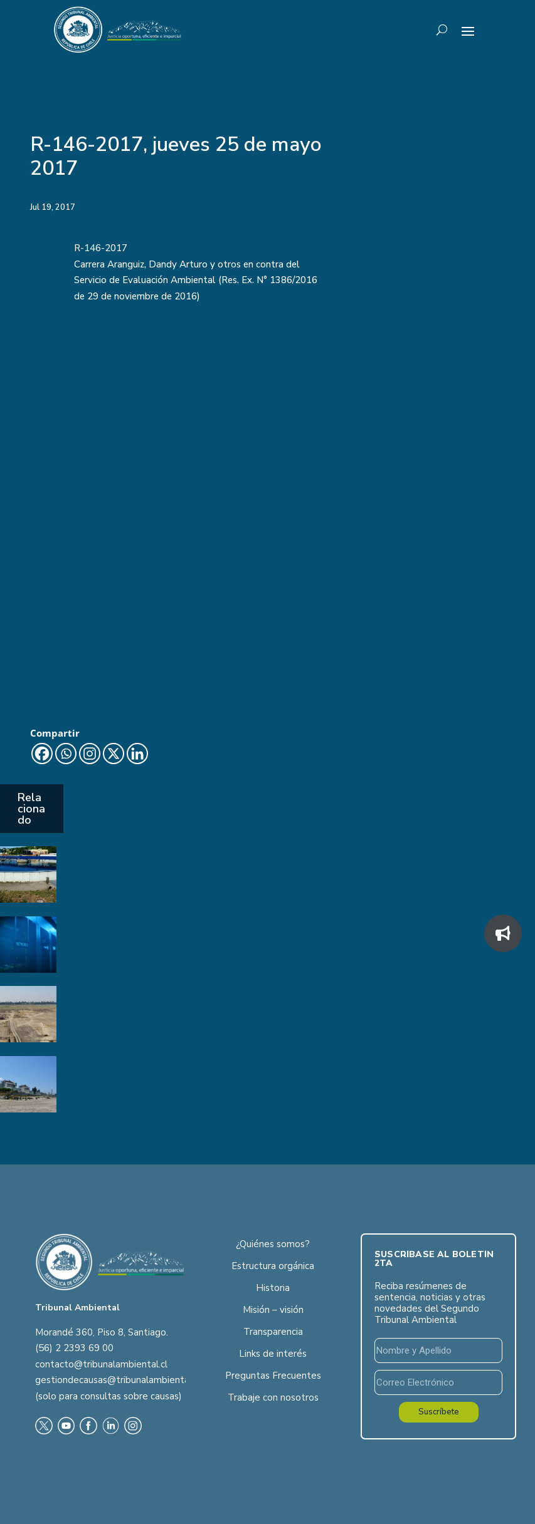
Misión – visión (273, 1310)
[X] (113, 753)
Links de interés (273, 1353)
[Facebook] (42, 753)
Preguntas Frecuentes (273, 1375)
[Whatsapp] (66, 753)
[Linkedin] (137, 753)
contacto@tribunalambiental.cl (101, 1364)
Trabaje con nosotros (273, 1397)
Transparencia (273, 1331)
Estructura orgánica (272, 1266)
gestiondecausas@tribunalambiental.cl (118, 1380)
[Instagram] (89, 753)
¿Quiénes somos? (273, 1244)
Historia (273, 1288)
